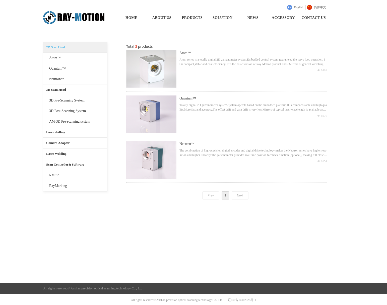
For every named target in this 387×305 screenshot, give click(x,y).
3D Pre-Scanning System (67, 100)
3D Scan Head (56, 89)
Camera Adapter (58, 143)
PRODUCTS (192, 18)
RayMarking (58, 186)
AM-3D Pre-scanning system (69, 121)
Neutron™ (56, 79)
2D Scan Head (55, 47)
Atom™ (55, 58)
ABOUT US (161, 18)
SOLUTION (222, 18)
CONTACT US (313, 18)
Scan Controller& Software (65, 164)
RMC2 (54, 175)
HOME (131, 18)
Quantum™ (57, 68)
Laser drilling (55, 132)
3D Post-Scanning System (67, 111)
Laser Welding (56, 154)
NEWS (252, 18)
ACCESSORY (283, 18)
